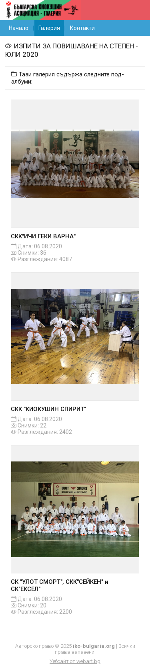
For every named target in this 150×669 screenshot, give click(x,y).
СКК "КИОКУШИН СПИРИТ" (48, 409)
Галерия (49, 28)
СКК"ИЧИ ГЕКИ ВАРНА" (43, 236)
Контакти (82, 28)
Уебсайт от (75, 661)
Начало (18, 28)
